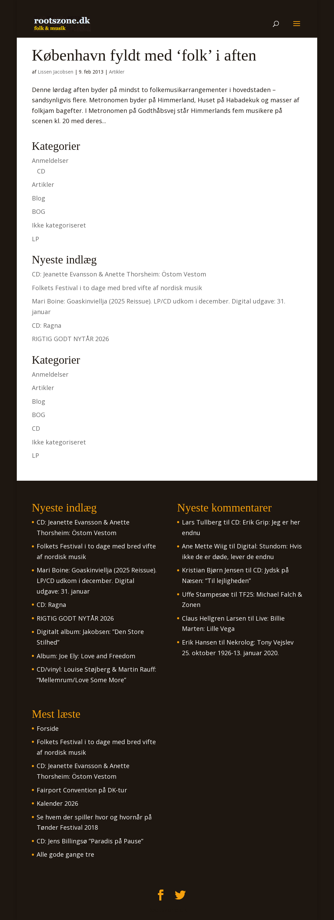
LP (35, 239)
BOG (38, 211)
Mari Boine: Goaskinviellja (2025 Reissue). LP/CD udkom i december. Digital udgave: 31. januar (97, 580)
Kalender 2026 (57, 803)
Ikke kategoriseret (59, 225)
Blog (38, 198)
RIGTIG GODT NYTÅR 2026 (70, 339)
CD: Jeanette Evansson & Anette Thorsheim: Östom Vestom (119, 274)
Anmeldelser (50, 160)
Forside (48, 728)
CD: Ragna (46, 325)
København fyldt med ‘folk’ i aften (144, 55)
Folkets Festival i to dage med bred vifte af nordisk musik (117, 288)
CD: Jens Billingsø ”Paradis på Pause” (90, 841)
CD (41, 171)
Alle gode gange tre (65, 854)
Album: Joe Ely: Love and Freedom (86, 656)
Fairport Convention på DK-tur (82, 790)
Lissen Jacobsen (55, 71)
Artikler (116, 71)
